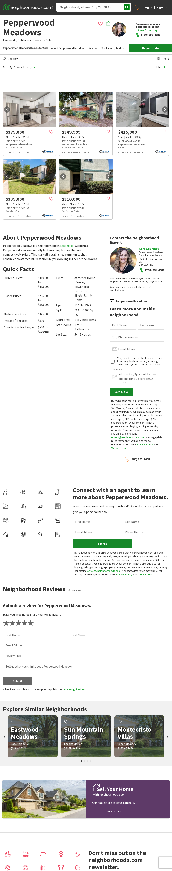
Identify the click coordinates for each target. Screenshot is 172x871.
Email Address (127, 349)
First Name (119, 325)
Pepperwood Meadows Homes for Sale (25, 48)
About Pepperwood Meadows (68, 48)
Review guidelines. (75, 689)
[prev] (7, 109)
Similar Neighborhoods (114, 48)
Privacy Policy (145, 444)
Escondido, (10, 40)
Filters (163, 58)
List (166, 67)
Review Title (13, 655)
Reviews (93, 48)
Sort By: (8, 67)
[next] (52, 109)
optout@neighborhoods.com (128, 437)
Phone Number (128, 337)
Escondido (67, 246)
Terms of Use (118, 448)
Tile (158, 67)
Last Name (147, 325)
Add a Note (118, 369)
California (24, 40)
